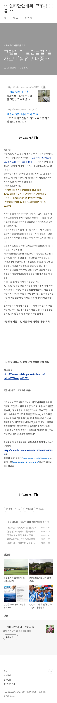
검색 (44, 6)
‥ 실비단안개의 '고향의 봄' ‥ (25, 6)
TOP (50, 671)
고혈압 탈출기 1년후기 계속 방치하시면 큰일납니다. (19, 92)
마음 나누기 (12, 522)
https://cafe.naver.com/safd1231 (24, 87)
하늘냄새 (7, 675)
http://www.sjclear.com (19, 109)
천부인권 (7, 679)
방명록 (28, 18)
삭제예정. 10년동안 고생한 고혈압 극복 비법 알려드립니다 (19, 97)
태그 (15, 18)
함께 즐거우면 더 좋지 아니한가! (17, 631)
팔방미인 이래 (9, 683)
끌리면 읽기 (25, 522)
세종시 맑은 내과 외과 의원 (22, 114)
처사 (5, 671)
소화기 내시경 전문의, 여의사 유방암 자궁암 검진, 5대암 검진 (28, 119)
